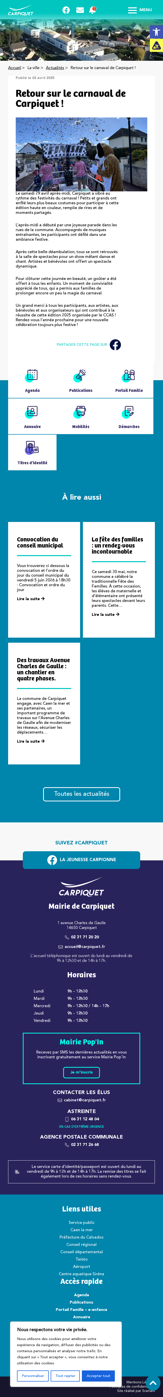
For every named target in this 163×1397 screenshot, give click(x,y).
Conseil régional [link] (81, 1245)
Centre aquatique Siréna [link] (81, 1274)
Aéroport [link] (81, 1267)
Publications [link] (81, 1303)
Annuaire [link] (81, 1317)
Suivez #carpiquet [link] (81, 843)
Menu (140, 10)
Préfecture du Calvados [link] (81, 1238)
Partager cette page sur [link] (89, 345)
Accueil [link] (14, 68)
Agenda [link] (81, 1295)
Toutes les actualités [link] (81, 794)
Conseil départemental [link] (81, 1252)
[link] (156, 31)
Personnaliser (33, 1376)
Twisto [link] (82, 1260)
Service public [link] (82, 1223)
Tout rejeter (65, 1376)
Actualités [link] (55, 68)
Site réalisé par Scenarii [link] (136, 1391)
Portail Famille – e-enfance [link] (81, 1310)
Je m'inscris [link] (81, 1072)
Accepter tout (98, 1376)
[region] (66, 1354)
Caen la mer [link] (81, 1230)
